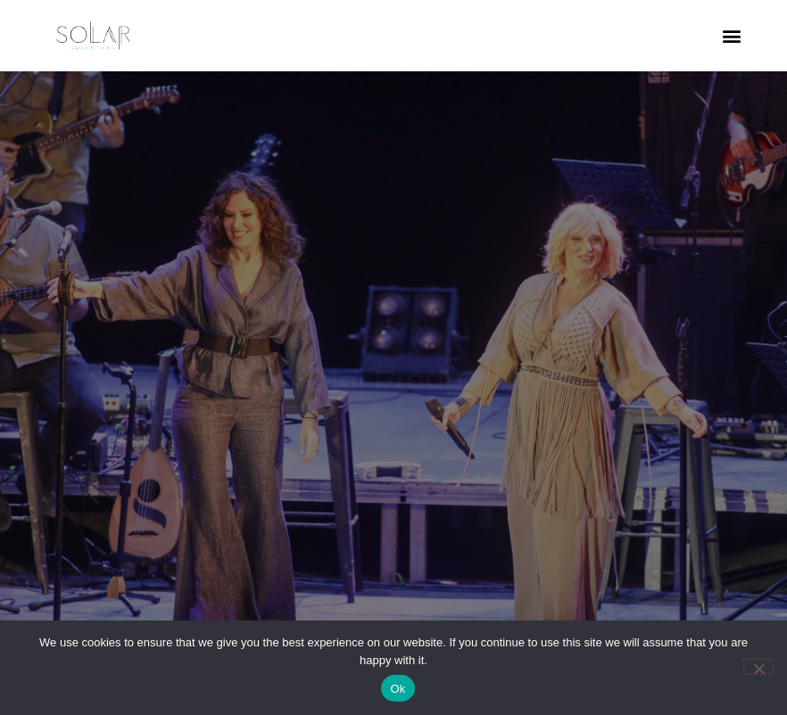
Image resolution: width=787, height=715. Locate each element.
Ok (397, 688)
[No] (758, 667)
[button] (732, 36)
